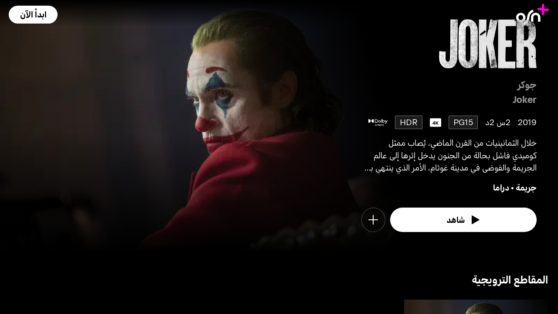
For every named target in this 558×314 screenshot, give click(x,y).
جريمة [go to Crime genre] (526, 187)
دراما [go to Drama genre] (501, 187)
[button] (33, 15)
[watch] (463, 220)
